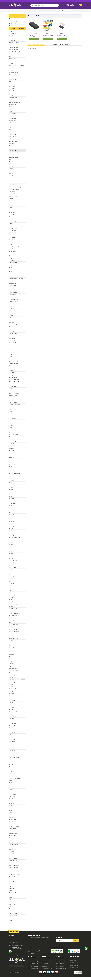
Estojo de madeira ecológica (15, 402)
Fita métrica (11, 416)
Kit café (10, 482)
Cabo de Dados (12, 164)
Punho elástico (12, 785)
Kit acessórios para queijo (14, 473)
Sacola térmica (12, 835)
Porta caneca (12, 704)
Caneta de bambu (13, 228)
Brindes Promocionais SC (46, 965)
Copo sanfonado (12, 342)
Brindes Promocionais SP (46, 960)
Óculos (10, 656)
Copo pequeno (12, 336)
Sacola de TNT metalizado (14, 826)
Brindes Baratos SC (74, 963)
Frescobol (11, 425)
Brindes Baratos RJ (73, 960)
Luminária (11, 585)
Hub (10, 452)
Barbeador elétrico (13, 97)
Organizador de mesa (13, 670)
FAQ (81, 0)
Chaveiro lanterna (13, 290)
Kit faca (10, 512)
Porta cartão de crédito (14, 711)
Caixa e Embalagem (13, 191)
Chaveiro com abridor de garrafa (16, 278)
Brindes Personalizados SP (32, 960)
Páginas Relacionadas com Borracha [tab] (36, 44)
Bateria (10, 106)
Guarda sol (11, 448)
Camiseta (11, 205)
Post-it (10, 771)
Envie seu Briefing (70, 0)
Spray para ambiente (13, 844)
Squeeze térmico (12, 856)
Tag (10, 886)
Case (10, 269)
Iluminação (11, 457)
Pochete (11, 698)
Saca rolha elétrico (13, 805)
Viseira (10, 918)
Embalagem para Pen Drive (14, 381)
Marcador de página (13, 604)
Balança (10, 83)
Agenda (10, 56)
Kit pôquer (11, 544)
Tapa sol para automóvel (14, 892)
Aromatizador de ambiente (14, 74)
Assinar (76, 940)
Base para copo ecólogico (14, 102)
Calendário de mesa (13, 203)
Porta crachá (12, 725)
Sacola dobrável (12, 828)
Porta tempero (12, 762)
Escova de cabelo (13, 386)
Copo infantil (11, 329)
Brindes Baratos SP (74, 958)
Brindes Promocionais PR (46, 963)
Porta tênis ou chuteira (14, 764)
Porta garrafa (12, 730)
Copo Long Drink (12, 331)
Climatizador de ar (13, 301)
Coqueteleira (11, 347)
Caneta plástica (12, 237)
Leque (10, 572)
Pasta (10, 672)
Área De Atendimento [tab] (65, 44)
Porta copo (11, 718)
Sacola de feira (12, 814)
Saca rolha (11, 803)
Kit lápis (11, 528)
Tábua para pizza (12, 881)
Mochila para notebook (14, 631)
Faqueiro (11, 409)
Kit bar (10, 478)
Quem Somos (55, 0)
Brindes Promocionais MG (47, 968)
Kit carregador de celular (14, 491)
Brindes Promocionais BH (46, 966)
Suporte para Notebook (14, 865)
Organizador (11, 666)
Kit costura (11, 498)
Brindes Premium (50, 10)
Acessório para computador (15, 42)
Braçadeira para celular (14, 157)
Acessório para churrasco (14, 40)
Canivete (11, 244)
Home (10, 10)
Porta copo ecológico (13, 720)
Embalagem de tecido (14, 375)
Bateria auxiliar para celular (15, 109)
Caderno (11, 175)
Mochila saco (12, 633)
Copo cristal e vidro (13, 324)
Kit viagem (11, 551)
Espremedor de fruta (13, 395)
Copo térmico (12, 345)
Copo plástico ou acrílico (14, 340)
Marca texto (11, 601)
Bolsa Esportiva (12, 134)
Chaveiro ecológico (13, 285)
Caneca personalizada (13, 216)
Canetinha (11, 242)
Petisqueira (11, 693)
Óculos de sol (12, 661)
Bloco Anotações (12, 118)
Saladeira (11, 837)
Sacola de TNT (12, 824)
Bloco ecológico (12, 120)
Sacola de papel (12, 819)
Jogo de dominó (12, 468)
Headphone (11, 450)
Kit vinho (11, 553)
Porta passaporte (12, 746)
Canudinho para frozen (14, 246)
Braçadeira (11, 155)
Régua (10, 789)
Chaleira (10, 271)
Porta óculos (12, 743)
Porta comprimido (13, 716)
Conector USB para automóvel (15, 313)
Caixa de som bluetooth (14, 189)
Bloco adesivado (12, 113)
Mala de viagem (12, 594)
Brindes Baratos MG (74, 967)
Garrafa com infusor (13, 434)
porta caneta (12, 707)
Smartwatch (11, 842)
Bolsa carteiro (12, 129)
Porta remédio (12, 753)
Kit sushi (11, 549)
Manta (10, 599)
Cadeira (10, 171)
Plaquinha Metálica (13, 695)
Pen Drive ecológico (13, 688)
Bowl (10, 152)
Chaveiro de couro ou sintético (15, 281)
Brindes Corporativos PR (60, 963)
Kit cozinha (11, 501)
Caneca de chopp (13, 209)
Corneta (10, 356)
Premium (11, 19)
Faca (10, 407)
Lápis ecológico (12, 567)
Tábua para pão (12, 876)
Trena (10, 908)
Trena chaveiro (12, 911)
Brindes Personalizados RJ (32, 961)
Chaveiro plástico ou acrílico (15, 294)
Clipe (10, 303)
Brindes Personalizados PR (32, 963)
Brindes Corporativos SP (60, 960)
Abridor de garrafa (13, 33)
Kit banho (11, 475)
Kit (9, 471)
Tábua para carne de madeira (15, 872)
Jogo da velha (12, 466)
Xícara (10, 920)
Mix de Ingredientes (13, 620)
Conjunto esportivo (13, 315)
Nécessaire (11, 654)
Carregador (11, 258)
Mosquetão (11, 643)
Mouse (10, 645)
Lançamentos (64, 10)
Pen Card (11, 684)
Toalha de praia (12, 902)
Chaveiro (11, 276)
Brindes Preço (73, 968)
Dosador (11, 370)
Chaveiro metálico (13, 292)
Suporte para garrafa (13, 860)
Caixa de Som (12, 184)
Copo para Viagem (13, 333)
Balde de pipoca (12, 88)
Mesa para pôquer (13, 615)
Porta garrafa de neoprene (15, 732)
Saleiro (10, 840)
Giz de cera (11, 443)
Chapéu (10, 274)
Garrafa (10, 432)
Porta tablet (11, 759)
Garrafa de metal (12, 436)
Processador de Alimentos (14, 778)
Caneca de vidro (12, 212)
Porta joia (11, 734)
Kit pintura (11, 539)
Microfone (11, 617)
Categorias (16, 10)
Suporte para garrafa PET (14, 863)
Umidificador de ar (13, 913)
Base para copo (12, 99)
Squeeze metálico (12, 851)
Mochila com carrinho (13, 624)
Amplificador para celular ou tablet (16, 65)
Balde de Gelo (12, 86)
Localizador (11, 583)
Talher (10, 890)
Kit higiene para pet (13, 523)
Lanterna (11, 558)
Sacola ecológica (12, 830)
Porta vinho (11, 766)
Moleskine (11, 640)
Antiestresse (11, 70)
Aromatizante (12, 77)
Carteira (10, 267)
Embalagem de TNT (13, 377)
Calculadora (11, 198)
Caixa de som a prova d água (15, 187)
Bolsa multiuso (12, 138)
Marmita (11, 606)
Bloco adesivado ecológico (14, 116)
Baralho (10, 93)
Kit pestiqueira (12, 535)
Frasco (10, 420)
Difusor (10, 365)
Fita (10, 413)
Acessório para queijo (13, 47)
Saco (10, 808)
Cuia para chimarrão (13, 361)
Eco (57, 10)
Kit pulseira (11, 546)
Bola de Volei (12, 125)
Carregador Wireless (13, 265)
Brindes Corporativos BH (60, 966)
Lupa (10, 590)
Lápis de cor (12, 562)
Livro (10, 574)
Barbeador (11, 95)
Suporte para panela (13, 867)
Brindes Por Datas (40, 10)
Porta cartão (12, 709)
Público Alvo (24, 10)
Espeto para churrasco (14, 393)
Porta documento (13, 727)
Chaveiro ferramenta (13, 287)
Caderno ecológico (13, 177)
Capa (10, 253)
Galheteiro (11, 429)
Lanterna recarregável (13, 560)
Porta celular (12, 714)
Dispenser (11, 368)
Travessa (11, 906)
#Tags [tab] (48, 44)
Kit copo (11, 496)
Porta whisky (12, 769)
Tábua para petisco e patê (14, 879)
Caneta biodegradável (13, 226)
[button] (80, 5)
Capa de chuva (12, 255)
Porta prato (11, 748)
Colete (10, 308)
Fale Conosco (62, 0)
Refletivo (11, 787)
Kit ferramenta (12, 517)
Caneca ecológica (12, 214)
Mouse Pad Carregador (14, 649)
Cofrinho (11, 306)
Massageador (12, 611)
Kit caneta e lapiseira (13, 489)
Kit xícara (11, 556)
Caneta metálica (12, 235)
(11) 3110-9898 (15, 942)
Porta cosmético (12, 723)
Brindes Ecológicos (14, 21)
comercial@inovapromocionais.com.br (16, 945)
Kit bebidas (11, 480)
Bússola (10, 159)
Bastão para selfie (13, 104)
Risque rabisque (12, 798)
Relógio (10, 792)
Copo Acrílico (12, 322)
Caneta (10, 223)
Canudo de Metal (12, 251)
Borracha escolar (31, 48)
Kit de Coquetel (12, 503)
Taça (10, 883)
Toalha (10, 899)
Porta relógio (12, 750)
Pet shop (11, 691)
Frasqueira (11, 423)
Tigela (10, 897)
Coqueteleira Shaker (13, 349)
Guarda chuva (12, 446)
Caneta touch (12, 239)
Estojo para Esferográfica (14, 404)
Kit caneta (11, 487)
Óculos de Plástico (13, 659)
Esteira (10, 397)
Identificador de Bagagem (14, 455)
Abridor (10, 31)
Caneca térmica (12, 221)
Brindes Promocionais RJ (46, 961)
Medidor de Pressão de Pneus (15, 613)
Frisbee (10, 427)
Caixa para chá (12, 193)
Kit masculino (12, 533)
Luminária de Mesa (13, 588)
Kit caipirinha (12, 484)
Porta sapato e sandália (14, 757)
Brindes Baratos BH (74, 965)
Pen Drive (11, 686)
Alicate (10, 61)
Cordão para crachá (13, 354)
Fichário (10, 411)
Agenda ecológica (12, 58)
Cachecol (11, 168)
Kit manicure (11, 530)
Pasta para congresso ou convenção (17, 679)
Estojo (10, 400)
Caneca (10, 207)
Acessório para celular (13, 38)
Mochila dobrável (12, 627)
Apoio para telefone (13, 72)
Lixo (10, 581)
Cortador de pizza (13, 358)
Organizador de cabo (13, 668)
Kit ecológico (12, 505)
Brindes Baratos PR (74, 962)
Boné (10, 145)
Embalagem (11, 372)
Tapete (10, 895)
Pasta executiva (12, 677)
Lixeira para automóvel (14, 578)
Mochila (10, 622)
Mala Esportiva (12, 597)
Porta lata (11, 737)
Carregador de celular (13, 260)
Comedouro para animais (14, 310)
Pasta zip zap (12, 682)
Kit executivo (11, 510)
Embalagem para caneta (14, 379)
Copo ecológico (12, 326)
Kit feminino (11, 514)
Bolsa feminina (12, 136)
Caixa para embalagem (14, 196)
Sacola (10, 810)
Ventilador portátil (13, 915)
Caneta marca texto (13, 232)
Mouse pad (11, 647)
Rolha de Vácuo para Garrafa (15, 801)
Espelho (10, 388)
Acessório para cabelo (14, 35)
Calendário (11, 200)
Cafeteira (11, 180)
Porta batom (12, 700)
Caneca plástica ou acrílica (14, 219)
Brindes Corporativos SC (60, 965)
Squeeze (11, 847)
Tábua (10, 869)
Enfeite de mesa (12, 384)
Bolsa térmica (12, 143)
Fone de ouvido (12, 418)
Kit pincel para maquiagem (14, 537)
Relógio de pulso (12, 796)
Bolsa (10, 127)
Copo (10, 319)
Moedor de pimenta (13, 638)
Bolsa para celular (13, 141)
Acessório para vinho (13, 49)
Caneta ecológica (12, 230)
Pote (10, 773)
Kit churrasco (12, 494)
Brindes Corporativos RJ (60, 961)
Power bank (11, 776)
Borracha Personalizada (48, 35)
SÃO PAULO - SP (12, 939)
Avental (10, 81)
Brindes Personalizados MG (32, 968)
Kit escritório (11, 507)
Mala (10, 592)
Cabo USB (11, 166)
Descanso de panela (13, 363)
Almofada (11, 63)
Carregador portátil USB (14, 262)
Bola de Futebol (12, 122)
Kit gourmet (11, 521)
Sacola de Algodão (13, 812)
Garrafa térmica (12, 441)
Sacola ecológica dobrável (14, 833)
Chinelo (10, 297)
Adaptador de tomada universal (16, 51)
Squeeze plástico (12, 853)
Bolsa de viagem (12, 132)
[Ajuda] (10, 951)
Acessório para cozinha (14, 45)
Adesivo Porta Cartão (13, 54)
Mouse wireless (12, 652)
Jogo (10, 462)
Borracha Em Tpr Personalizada (33, 36)
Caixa (10, 182)
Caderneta (11, 173)
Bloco (10, 111)
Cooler (10, 317)
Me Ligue (77, 0)
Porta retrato (12, 755)
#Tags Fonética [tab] (55, 44)
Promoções (71, 10)
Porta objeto (12, 741)
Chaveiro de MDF (13, 283)
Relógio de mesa (12, 794)
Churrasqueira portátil (13, 299)
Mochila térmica (12, 636)
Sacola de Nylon (12, 817)
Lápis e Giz (11, 565)
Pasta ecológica (12, 675)
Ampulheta (11, 67)
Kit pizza (11, 542)
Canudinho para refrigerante (15, 248)
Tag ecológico (12, 888)
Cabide (10, 161)
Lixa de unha (12, 576)
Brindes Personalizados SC (32, 965)
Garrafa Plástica (12, 439)
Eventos (32, 10)
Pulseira (10, 782)
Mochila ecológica (13, 629)
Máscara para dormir (13, 608)
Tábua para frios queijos (14, 874)
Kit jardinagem (12, 526)
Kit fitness (11, 519)
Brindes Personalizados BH (32, 966)
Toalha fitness (12, 904)
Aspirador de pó (12, 79)
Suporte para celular (13, 858)
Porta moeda (12, 739)
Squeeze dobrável (13, 849)
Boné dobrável (12, 148)
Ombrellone (11, 663)
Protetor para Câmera (13, 780)
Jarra (10, 459)
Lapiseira (11, 569)
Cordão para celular (13, 352)
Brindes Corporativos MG (61, 968)
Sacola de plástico (13, 821)
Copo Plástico (12, 338)
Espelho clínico (12, 391)
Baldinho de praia (13, 90)
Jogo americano (12, 464)
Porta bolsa (11, 702)
